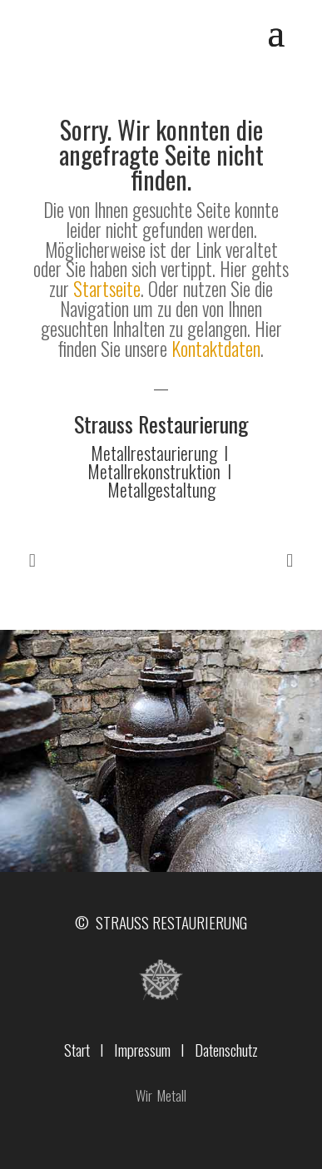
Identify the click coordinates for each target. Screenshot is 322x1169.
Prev (32, 560)
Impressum (142, 1049)
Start (77, 1049)
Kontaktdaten (215, 348)
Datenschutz (226, 1049)
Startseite (107, 289)
